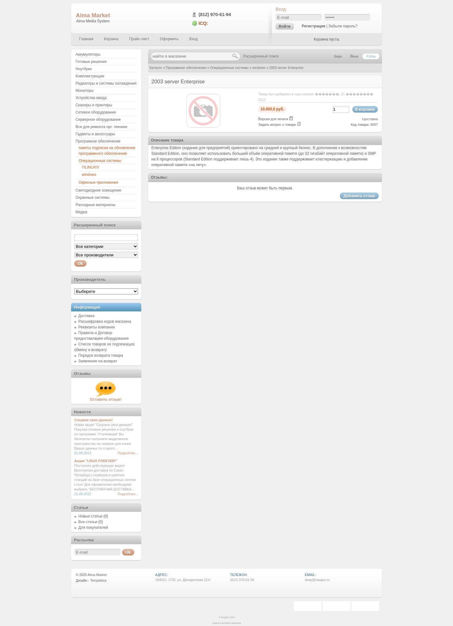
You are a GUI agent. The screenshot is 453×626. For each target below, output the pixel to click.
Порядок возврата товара (100, 355)
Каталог (156, 68)
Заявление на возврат (97, 361)
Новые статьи (90, 516)
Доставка (86, 316)
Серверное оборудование (98, 119)
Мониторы (84, 90)
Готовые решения (91, 61)
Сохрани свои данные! (93, 420)
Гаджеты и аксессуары (95, 134)
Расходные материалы (95, 205)
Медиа (81, 212)
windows (258, 68)
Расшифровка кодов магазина (104, 321)
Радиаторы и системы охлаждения (106, 83)
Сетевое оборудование (96, 112)
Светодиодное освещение (98, 190)
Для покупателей (93, 527)
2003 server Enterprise (286, 68)
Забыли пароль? (343, 26)
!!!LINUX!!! (90, 167)
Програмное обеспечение (186, 68)
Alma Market (93, 15)
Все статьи (87, 522)
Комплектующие (90, 76)
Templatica (98, 580)
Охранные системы (92, 197)
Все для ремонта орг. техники (101, 127)
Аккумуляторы (88, 54)
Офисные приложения (98, 182)
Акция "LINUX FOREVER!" (95, 461)
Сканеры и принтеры (94, 105)
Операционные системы (229, 68)
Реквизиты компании (96, 327)
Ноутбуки (84, 69)
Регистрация (313, 26)
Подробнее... (128, 453)
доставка (371, 119)
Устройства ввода (91, 98)
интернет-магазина (231, 623)
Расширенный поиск (261, 56)
